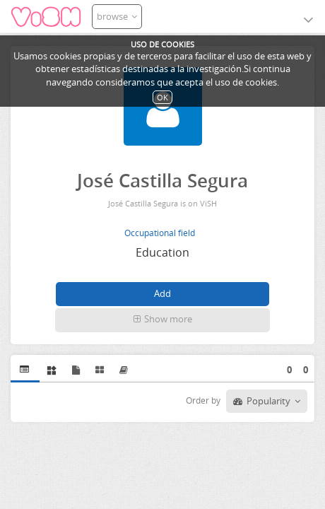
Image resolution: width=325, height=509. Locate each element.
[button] (162, 320)
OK (162, 97)
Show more (163, 318)
